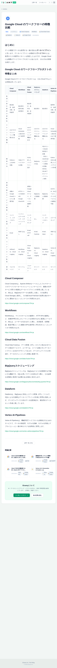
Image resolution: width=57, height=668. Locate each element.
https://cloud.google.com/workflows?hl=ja (19, 332)
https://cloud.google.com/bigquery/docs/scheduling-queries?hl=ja (27, 382)
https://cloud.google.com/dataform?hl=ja (19, 408)
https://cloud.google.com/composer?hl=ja (19, 303)
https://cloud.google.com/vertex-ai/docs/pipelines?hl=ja (24, 431)
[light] (49, 2)
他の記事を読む (37, 495)
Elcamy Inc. (25, 662)
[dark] (52, 2)
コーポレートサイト (21, 495)
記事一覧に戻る (28, 443)
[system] (54, 2)
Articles (4, 9)
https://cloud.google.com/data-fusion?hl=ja (20, 359)
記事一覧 (34, 2)
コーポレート (42, 2)
